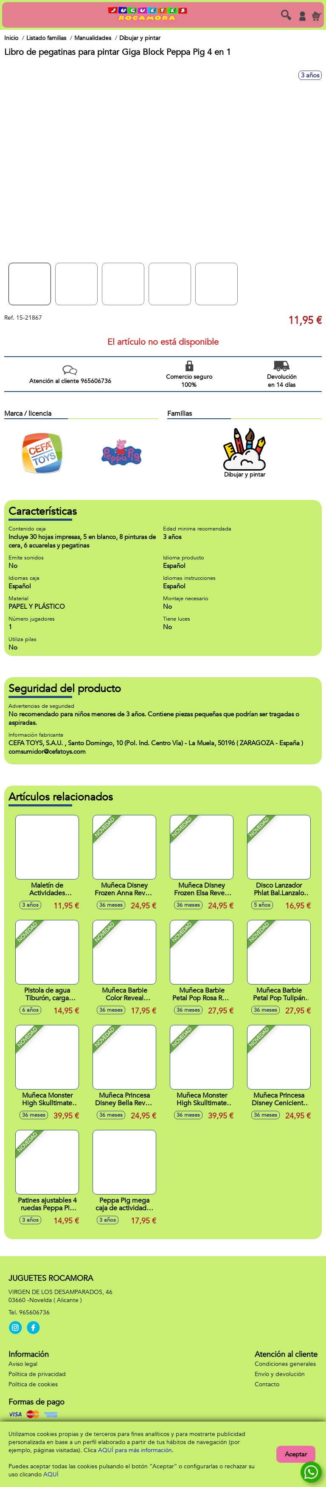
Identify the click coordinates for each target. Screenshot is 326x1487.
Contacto (267, 1384)
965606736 (34, 1312)
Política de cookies (33, 1384)
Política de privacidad (37, 1374)
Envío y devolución (280, 1374)
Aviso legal (22, 1364)
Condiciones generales (285, 1364)
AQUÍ (51, 1474)
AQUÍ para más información (135, 1450)
